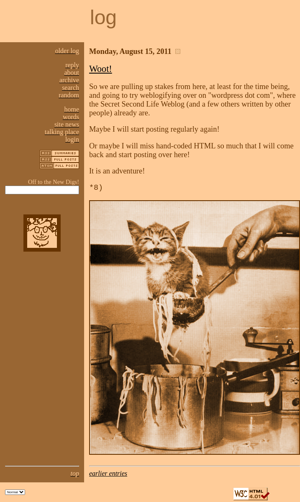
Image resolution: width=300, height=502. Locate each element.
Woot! (100, 69)
